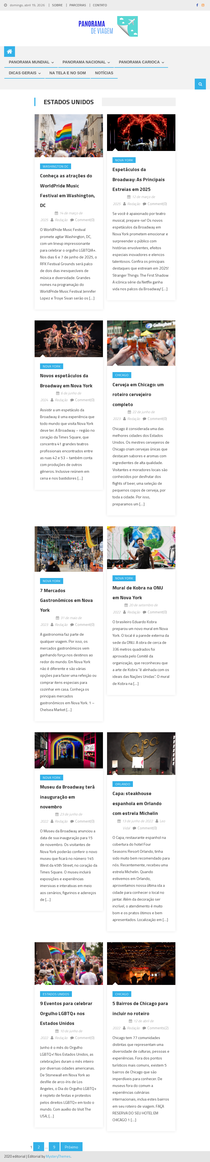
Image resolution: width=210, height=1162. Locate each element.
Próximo (71, 1147)
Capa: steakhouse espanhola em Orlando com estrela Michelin (137, 803)
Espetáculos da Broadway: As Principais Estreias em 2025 (138, 179)
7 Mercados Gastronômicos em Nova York (66, 600)
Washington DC (55, 166)
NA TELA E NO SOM (68, 73)
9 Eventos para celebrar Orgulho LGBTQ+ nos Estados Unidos (66, 1013)
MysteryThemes (58, 1156)
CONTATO (100, 5)
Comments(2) (158, 1028)
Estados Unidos (56, 994)
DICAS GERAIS (22, 73)
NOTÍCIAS (104, 73)
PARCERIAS (77, 5)
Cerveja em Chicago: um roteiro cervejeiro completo (138, 394)
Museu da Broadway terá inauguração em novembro (67, 796)
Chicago (122, 375)
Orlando (122, 784)
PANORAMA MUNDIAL (29, 62)
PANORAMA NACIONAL (84, 62)
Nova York (124, 160)
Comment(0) (85, 219)
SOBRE (57, 5)
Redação (61, 219)
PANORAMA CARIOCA (139, 62)
